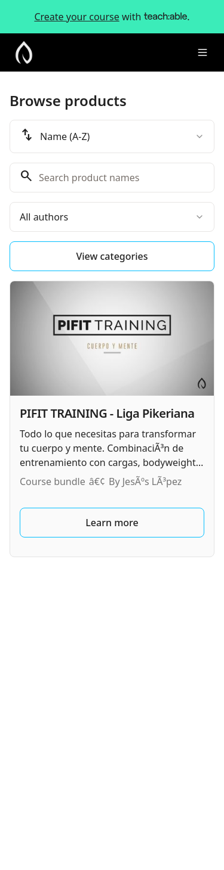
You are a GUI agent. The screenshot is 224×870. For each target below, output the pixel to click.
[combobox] (112, 136)
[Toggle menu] (202, 52)
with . (111, 17)
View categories (112, 256)
